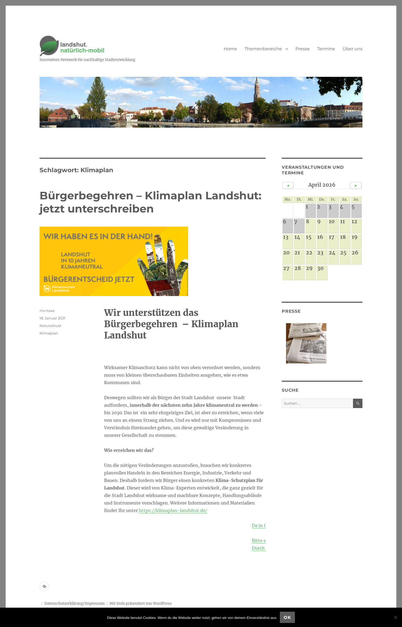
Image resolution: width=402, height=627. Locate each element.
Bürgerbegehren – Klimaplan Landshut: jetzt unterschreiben (150, 202)
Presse (302, 48)
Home (230, 48)
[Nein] (395, 617)
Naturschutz (50, 325)
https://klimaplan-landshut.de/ (173, 510)
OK (287, 617)
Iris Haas (47, 310)
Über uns (352, 48)
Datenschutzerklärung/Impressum (74, 603)
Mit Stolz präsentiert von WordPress (141, 603)
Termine (326, 48)
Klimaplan (49, 333)
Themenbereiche (263, 48)
